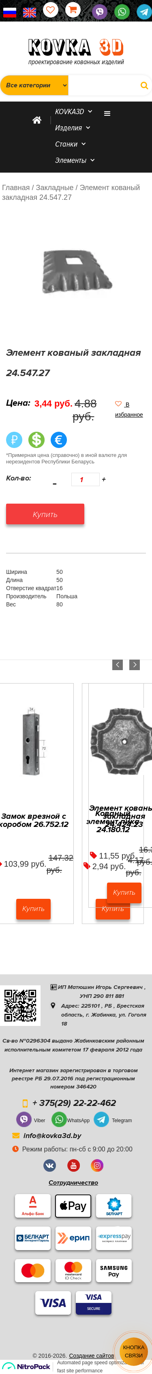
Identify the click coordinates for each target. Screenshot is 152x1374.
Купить (33, 908)
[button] (130, 410)
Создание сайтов (91, 1355)
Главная (16, 188)
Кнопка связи (134, 1351)
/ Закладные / (55, 188)
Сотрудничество (73, 1183)
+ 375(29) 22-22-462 (74, 1103)
